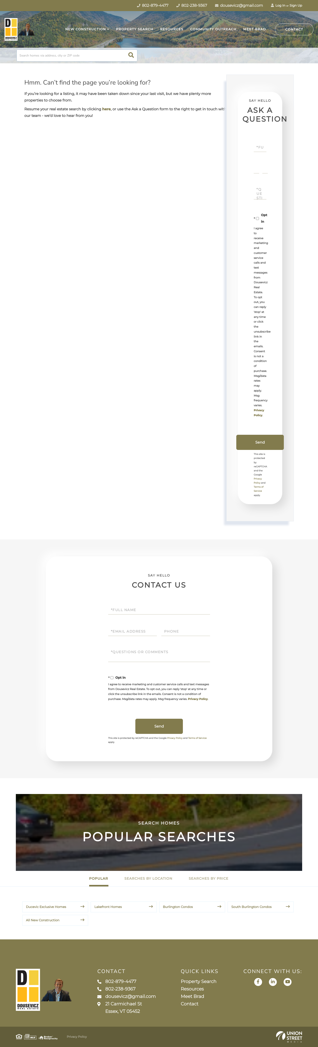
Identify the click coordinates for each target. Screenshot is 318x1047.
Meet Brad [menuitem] (254, 29)
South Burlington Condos (251, 907)
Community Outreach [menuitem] (213, 29)
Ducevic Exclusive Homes (46, 907)
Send (260, 442)
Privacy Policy (198, 699)
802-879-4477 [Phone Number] (152, 5)
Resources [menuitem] (171, 29)
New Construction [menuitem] (85, 29)
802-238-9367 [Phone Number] (191, 5)
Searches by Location (148, 878)
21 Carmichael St (119, 1007)
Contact (294, 29)
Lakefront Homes (108, 907)
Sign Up (295, 5)
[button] (131, 55)
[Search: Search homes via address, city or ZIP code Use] (77, 55)
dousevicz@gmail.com (239, 5)
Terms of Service (197, 738)
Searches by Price (209, 878)
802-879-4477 (116, 981)
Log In (278, 5)
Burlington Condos (178, 907)
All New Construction (43, 920)
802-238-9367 (116, 989)
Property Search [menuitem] (134, 29)
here (106, 109)
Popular (98, 878)
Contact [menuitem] (189, 1004)
